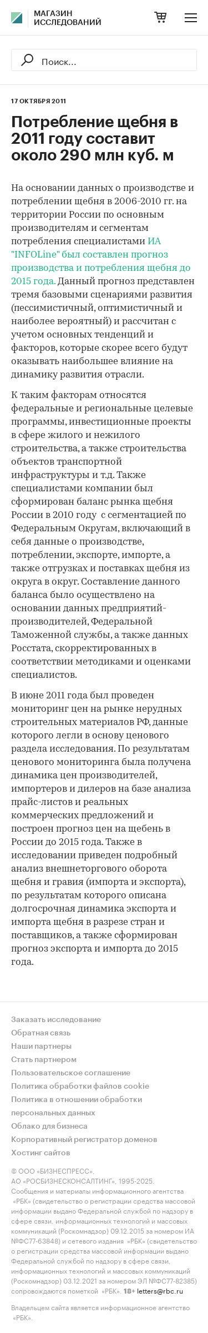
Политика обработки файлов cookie (80, 1086)
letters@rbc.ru (160, 1290)
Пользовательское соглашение (70, 1073)
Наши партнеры (41, 1046)
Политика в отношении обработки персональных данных (76, 1106)
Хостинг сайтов (40, 1153)
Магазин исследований (68, 18)
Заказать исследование (56, 1020)
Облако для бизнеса (49, 1126)
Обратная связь (40, 1033)
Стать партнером (44, 1060)
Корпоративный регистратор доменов (84, 1140)
